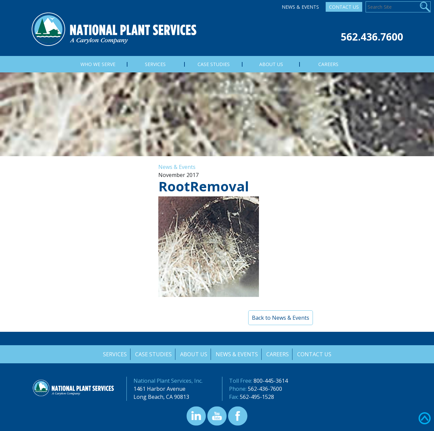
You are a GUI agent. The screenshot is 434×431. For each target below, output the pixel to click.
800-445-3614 (271, 380)
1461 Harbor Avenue (159, 388)
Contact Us (344, 7)
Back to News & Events (280, 317)
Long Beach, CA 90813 (161, 397)
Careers (278, 354)
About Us (193, 354)
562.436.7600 (372, 37)
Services (114, 354)
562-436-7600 (265, 388)
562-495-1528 (257, 397)
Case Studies (152, 354)
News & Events (300, 7)
